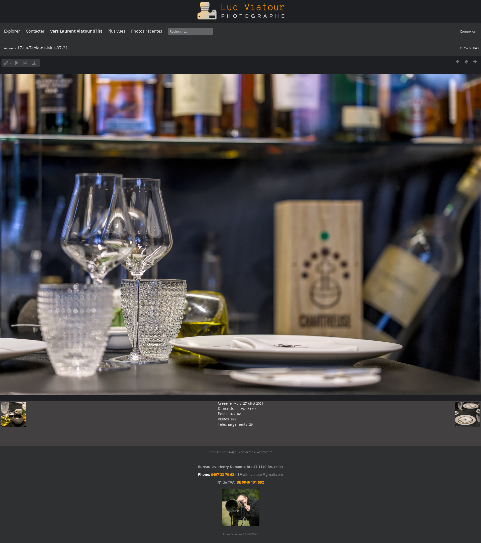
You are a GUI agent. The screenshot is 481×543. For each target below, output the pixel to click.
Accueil (9, 48)
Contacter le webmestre (255, 452)
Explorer (12, 31)
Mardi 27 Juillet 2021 (248, 403)
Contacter (35, 31)
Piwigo (231, 452)
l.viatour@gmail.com (266, 474)
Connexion (468, 31)
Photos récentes (146, 31)
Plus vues (116, 31)
